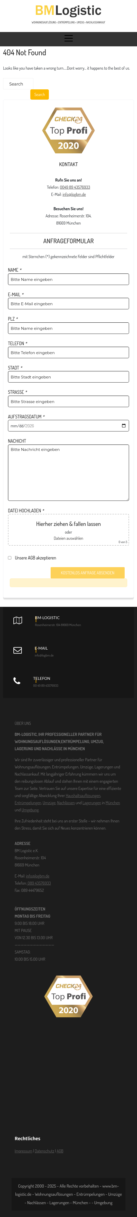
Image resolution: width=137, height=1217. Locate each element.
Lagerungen (92, 802)
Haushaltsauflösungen (83, 795)
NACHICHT (17, 441)
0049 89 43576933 (75, 187)
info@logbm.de (74, 194)
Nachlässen (66, 802)
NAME (14, 270)
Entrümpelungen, (28, 802)
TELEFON (17, 343)
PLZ (12, 319)
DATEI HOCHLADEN (26, 510)
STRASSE (17, 392)
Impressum (23, 1150)
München (113, 802)
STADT (15, 368)
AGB (60, 1150)
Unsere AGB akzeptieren (33, 557)
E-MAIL (15, 294)
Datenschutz (44, 1150)
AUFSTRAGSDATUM (26, 416)
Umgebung (30, 809)
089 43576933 (39, 883)
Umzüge (49, 802)
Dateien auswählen (68, 538)
